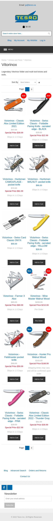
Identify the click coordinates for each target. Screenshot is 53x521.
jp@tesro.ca (30, 5)
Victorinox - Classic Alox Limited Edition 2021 (14, 123)
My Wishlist (32, 40)
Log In (42, 40)
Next (32, 89)
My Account (19, 40)
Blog (9, 40)
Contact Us (25, 476)
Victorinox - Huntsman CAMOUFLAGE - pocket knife (14, 182)
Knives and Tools (15, 60)
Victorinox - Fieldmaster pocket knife (14, 357)
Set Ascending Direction (39, 82)
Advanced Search (18, 470)
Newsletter (10, 493)
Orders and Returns (37, 470)
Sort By (15, 82)
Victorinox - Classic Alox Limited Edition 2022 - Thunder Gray (39, 415)
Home (4, 60)
